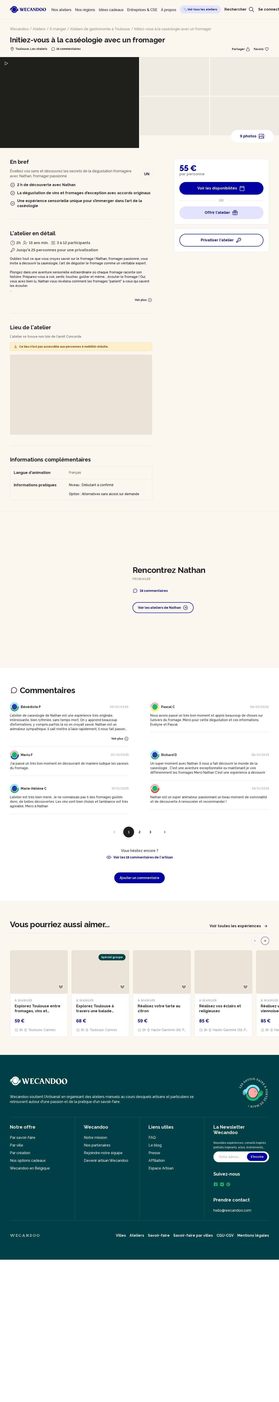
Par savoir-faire (22, 1137)
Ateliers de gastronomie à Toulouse (100, 29)
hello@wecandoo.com (232, 1210)
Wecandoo (19, 29)
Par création (20, 1153)
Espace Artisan (161, 1168)
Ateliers (39, 29)
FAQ (152, 1137)
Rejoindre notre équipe (103, 1153)
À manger (58, 29)
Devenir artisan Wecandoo (106, 1160)
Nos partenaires (97, 1145)
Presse (154, 1153)
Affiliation (157, 1160)
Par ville (16, 1145)
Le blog (155, 1145)
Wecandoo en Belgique (30, 1168)
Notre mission (95, 1137)
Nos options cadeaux (28, 1160)
